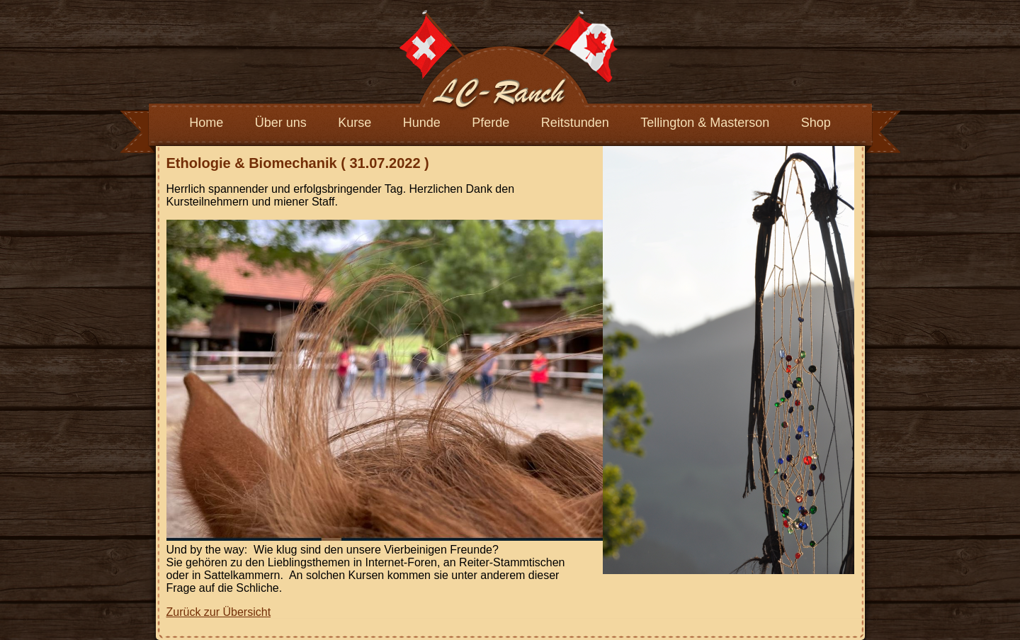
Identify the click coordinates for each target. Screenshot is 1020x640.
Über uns (281, 123)
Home (206, 123)
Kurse (354, 123)
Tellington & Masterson (704, 123)
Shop (816, 123)
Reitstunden (575, 123)
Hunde (422, 123)
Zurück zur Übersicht (218, 612)
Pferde (490, 123)
